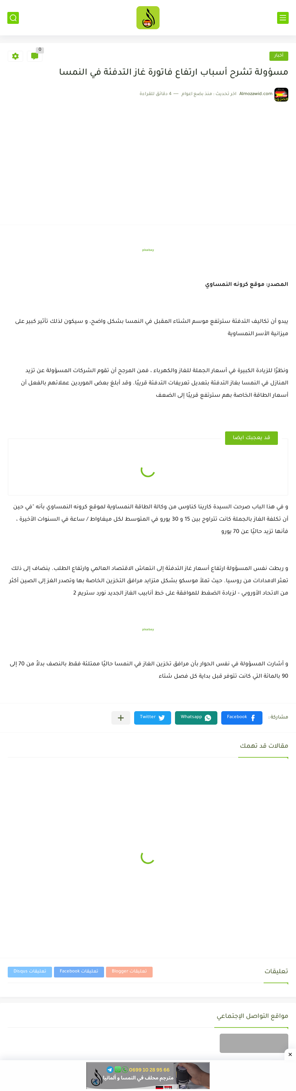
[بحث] (13, 18)
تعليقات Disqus (29, 971)
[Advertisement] (148, 159)
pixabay (148, 250)
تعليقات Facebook (79, 971)
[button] (241, 718)
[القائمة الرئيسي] (283, 18)
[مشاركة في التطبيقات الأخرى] (120, 718)
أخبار (278, 55)
